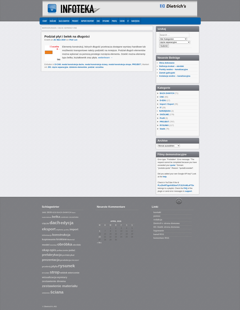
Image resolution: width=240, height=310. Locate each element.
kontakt (157, 212)
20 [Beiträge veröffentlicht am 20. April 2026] (100, 237)
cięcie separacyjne (60, 67)
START (44, 20)
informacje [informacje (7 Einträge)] (47, 235)
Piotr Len (73, 40)
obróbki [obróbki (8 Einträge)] (77, 245)
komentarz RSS (161, 238)
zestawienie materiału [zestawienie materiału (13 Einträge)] (59, 286)
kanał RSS (159, 234)
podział (91, 67)
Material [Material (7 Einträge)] (71, 240)
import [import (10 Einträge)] (74, 229)
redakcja (158, 219)
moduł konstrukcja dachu (73, 64)
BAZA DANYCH (64, 20)
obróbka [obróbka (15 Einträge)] (64, 244)
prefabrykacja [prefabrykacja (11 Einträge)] (52, 254)
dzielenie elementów (78, 67)
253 (49, 67)
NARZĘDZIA (135, 20)
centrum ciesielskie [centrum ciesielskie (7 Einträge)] (70, 217)
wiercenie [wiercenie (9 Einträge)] (73, 272)
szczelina (99, 67)
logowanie (159, 230)
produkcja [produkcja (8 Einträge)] (65, 260)
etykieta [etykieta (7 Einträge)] (59, 230)
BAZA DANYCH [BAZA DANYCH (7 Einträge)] (64, 212)
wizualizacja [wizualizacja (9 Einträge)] (49, 277)
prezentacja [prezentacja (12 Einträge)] (51, 259)
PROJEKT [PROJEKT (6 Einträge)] (75, 260)
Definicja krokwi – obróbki (171, 66)
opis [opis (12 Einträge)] (53, 250)
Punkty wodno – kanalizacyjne (173, 69)
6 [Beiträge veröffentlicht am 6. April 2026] (99, 231)
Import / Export (167, 104)
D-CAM (58, 64)
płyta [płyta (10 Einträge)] (54, 266)
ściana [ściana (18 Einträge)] (56, 292)
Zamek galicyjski (167, 73)
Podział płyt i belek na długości (67, 36)
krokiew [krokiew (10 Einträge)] (61, 239)
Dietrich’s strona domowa (167, 223)
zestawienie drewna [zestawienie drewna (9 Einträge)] (54, 281)
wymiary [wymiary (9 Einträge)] (62, 277)
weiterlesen (105, 57)
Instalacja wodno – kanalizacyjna (174, 76)
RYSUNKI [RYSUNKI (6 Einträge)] (45, 273)
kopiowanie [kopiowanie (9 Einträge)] (49, 239)
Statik (122, 20)
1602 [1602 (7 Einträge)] (44, 212)
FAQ (185, 188)
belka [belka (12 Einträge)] (56, 216)
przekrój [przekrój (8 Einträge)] (46, 266)
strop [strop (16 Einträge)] (55, 272)
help (165, 177)
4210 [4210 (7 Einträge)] (54, 212)
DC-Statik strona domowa (167, 227)
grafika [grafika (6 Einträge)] (66, 230)
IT (128, 20)
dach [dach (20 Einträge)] (55, 222)
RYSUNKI (106, 20)
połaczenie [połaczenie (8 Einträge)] (62, 250)
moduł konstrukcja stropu (120, 64)
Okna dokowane (166, 63)
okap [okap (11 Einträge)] (45, 250)
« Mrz (99, 243)
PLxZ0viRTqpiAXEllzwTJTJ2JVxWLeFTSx (176, 185)
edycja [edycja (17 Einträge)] (67, 223)
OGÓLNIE (53, 20)
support (188, 191)
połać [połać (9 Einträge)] (72, 250)
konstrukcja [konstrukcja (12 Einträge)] (61, 234)
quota (172, 165)
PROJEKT (75, 20)
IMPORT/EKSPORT (87, 20)
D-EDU (163, 100)
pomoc (157, 216)
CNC (98, 20)
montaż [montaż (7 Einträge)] (53, 245)
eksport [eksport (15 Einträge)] (49, 229)
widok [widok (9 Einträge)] (63, 272)
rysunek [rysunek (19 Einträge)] (66, 265)
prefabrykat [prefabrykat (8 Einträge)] (68, 255)
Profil (114, 20)
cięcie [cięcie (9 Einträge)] (45, 223)
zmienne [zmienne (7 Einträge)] (46, 293)
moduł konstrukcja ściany (96, 64)
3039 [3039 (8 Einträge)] (49, 212)
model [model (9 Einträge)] (45, 244)
